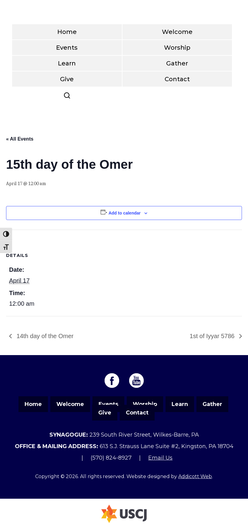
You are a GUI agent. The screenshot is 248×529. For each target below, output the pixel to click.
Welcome (177, 31)
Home (67, 31)
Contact (177, 79)
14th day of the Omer (44, 336)
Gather (177, 63)
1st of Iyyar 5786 (213, 336)
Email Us (160, 457)
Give (67, 79)
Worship (177, 47)
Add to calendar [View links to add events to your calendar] (125, 213)
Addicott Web (195, 476)
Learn (67, 63)
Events (67, 47)
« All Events (19, 138)
